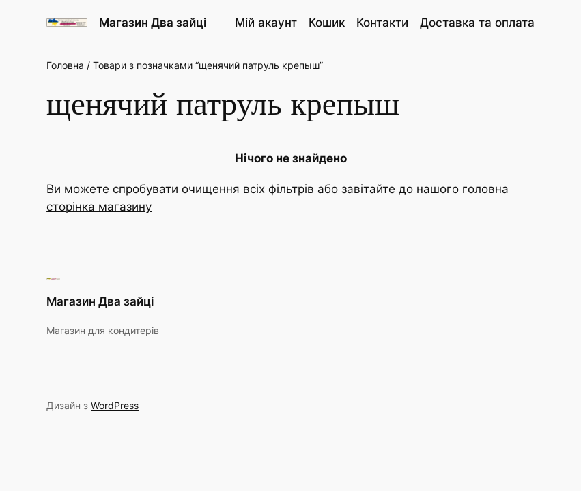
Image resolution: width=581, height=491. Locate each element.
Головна (65, 65)
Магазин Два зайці (152, 22)
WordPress (115, 405)
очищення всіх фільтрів (248, 189)
